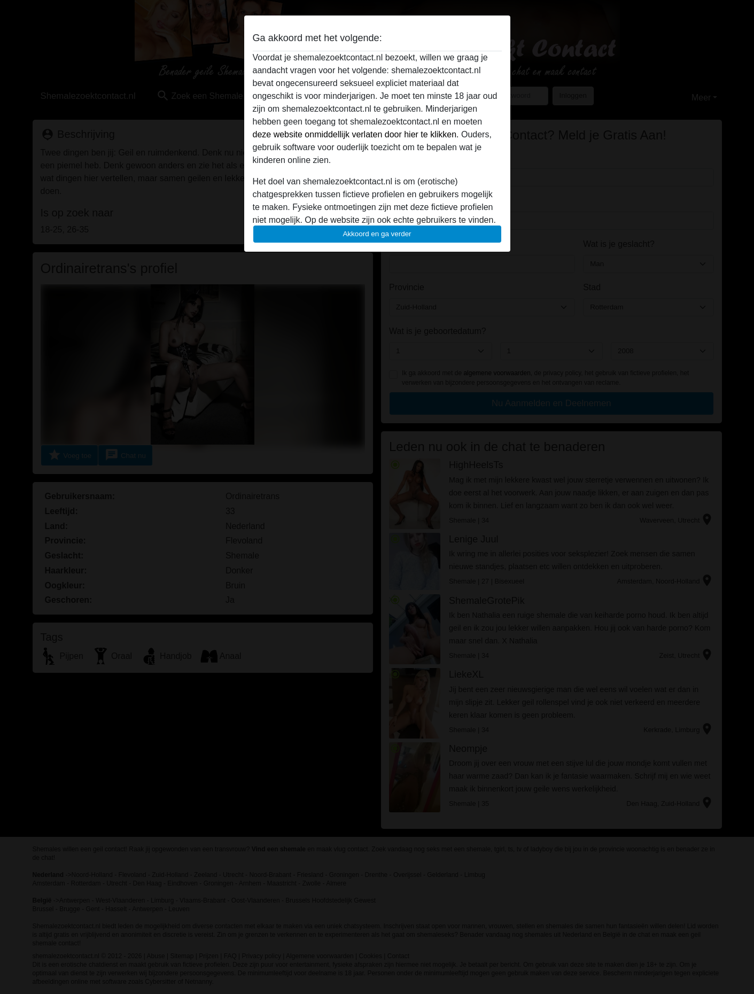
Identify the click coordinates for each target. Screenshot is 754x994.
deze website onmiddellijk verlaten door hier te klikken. (356, 134)
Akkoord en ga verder (377, 234)
